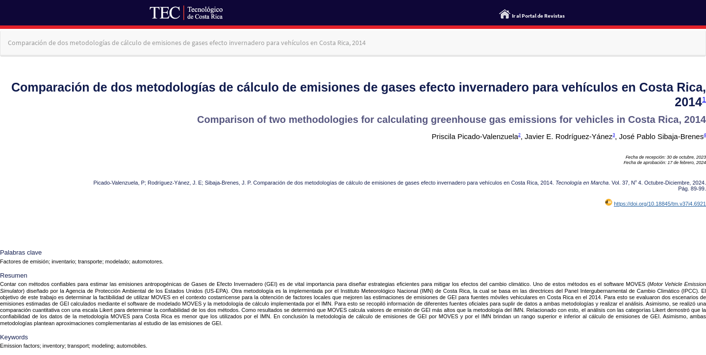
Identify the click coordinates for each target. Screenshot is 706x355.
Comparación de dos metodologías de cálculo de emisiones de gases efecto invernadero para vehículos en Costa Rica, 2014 (187, 42)
